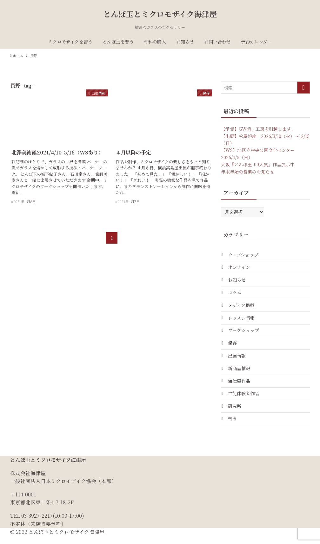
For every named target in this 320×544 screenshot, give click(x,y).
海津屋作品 (240, 387)
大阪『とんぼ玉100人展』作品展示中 (258, 164)
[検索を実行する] (303, 88)
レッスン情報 (242, 321)
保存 (233, 347)
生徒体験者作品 (244, 400)
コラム (235, 294)
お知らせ (238, 281)
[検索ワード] (265, 88)
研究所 (235, 413)
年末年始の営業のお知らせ (247, 171)
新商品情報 (240, 373)
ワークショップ (244, 334)
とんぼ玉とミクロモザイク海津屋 (160, 14)
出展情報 (238, 360)
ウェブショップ (244, 255)
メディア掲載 (242, 308)
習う (233, 426)
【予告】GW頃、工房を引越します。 (258, 129)
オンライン (240, 268)
